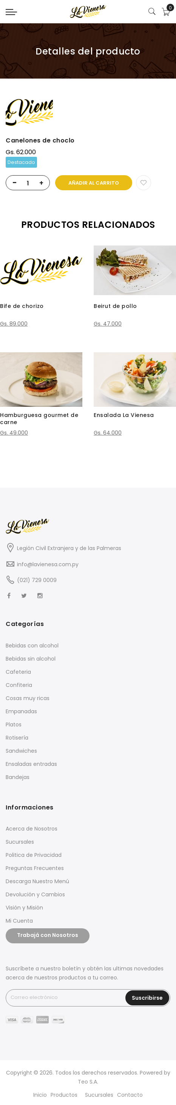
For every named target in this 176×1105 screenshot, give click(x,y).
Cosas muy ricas (27, 698)
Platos (14, 724)
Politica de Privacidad (34, 855)
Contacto (130, 1095)
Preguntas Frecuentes (35, 868)
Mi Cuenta (19, 921)
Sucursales (20, 842)
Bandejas (17, 777)
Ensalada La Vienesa (124, 415)
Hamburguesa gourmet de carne (39, 418)
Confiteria (19, 685)
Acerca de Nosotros (31, 828)
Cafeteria (18, 672)
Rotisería (17, 737)
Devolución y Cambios (35, 894)
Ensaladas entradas (31, 764)
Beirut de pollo (115, 306)
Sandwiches (21, 751)
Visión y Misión (24, 907)
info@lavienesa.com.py (48, 564)
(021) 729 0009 (37, 580)
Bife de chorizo (22, 306)
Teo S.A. (88, 1081)
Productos (64, 1095)
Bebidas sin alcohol (31, 658)
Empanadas (21, 711)
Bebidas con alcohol (32, 645)
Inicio (40, 1095)
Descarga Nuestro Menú (37, 881)
